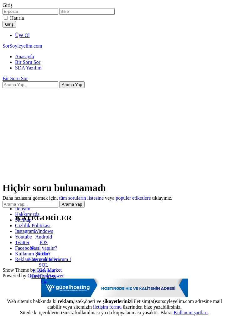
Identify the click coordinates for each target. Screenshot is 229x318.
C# (44, 282)
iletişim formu (107, 307)
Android (43, 236)
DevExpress (44, 276)
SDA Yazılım (28, 67)
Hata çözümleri (43, 259)
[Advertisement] (114, 132)
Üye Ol (22, 35)
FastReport (44, 270)
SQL (43, 265)
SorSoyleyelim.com (22, 46)
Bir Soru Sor (27, 62)
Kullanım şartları (191, 312)
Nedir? (43, 253)
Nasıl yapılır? (43, 248)
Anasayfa (24, 56)
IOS (43, 242)
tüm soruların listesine (81, 198)
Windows (43, 231)
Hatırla (17, 18)
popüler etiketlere (133, 198)
